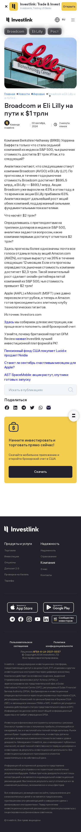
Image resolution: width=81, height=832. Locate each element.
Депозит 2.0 (11, 568)
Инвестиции (11, 556)
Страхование (49, 556)
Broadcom (15, 31)
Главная (9, 94)
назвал (21, 339)
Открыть (69, 6)
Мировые (38, 94)
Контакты (46, 575)
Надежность (48, 550)
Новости (24, 94)
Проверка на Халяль (16, 574)
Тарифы (9, 580)
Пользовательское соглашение (21, 644)
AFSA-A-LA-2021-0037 (47, 651)
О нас (44, 569)
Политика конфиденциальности (59, 644)
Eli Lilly (37, 31)
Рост (55, 31)
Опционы (10, 562)
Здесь (9, 322)
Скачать (40, 472)
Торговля (10, 550)
